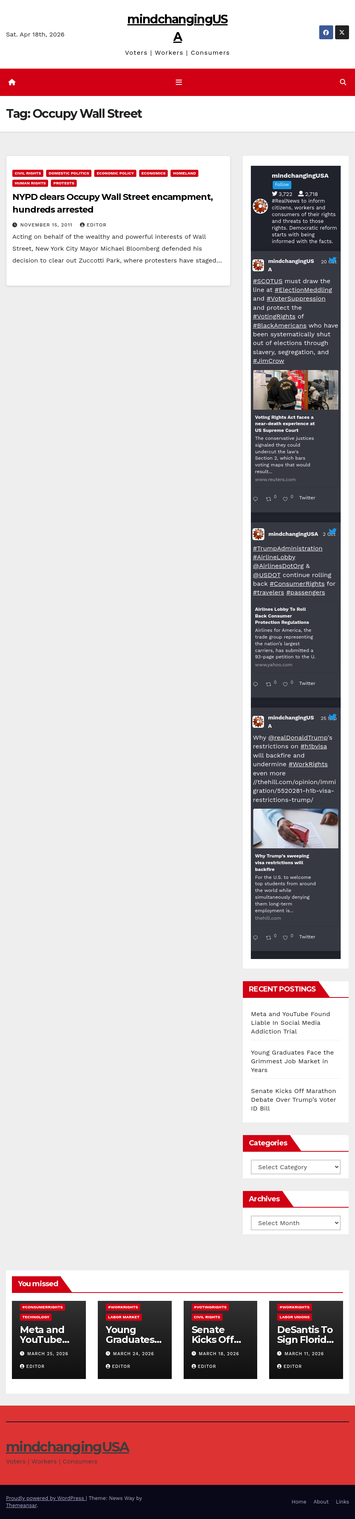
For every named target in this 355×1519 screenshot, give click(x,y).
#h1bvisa (314, 746)
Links (342, 1502)
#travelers (268, 592)
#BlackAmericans (280, 325)
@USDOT (266, 575)
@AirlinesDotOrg (278, 566)
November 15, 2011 (47, 225)
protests (63, 183)
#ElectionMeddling (303, 289)
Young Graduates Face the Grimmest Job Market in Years (292, 1061)
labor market (124, 1317)
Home (299, 1502)
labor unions (294, 1317)
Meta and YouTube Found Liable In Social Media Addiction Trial (290, 1022)
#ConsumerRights (297, 583)
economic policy (115, 173)
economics (154, 173)
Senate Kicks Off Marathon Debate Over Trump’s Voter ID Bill (293, 1099)
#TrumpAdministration (287, 548)
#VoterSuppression (296, 298)
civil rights (28, 173)
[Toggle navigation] (179, 82)
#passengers (305, 592)
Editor (93, 225)
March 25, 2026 (47, 1353)
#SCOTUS (267, 281)
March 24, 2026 (133, 1353)
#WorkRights (308, 764)
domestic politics (68, 173)
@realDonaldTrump (298, 737)
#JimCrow (268, 360)
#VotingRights (274, 316)
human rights (30, 183)
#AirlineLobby (274, 557)
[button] (343, 82)
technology (35, 1317)
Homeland (184, 173)
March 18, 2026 (219, 1353)
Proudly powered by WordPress (46, 1498)
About (321, 1502)
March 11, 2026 (304, 1353)
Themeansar (21, 1505)
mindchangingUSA (291, 265)
